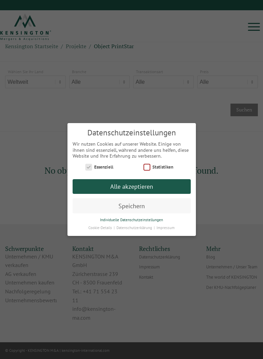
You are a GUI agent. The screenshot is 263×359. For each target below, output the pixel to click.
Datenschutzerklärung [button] (134, 227)
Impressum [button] (165, 227)
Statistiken (158, 167)
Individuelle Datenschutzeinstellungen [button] (131, 219)
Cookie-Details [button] (100, 227)
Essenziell (99, 167)
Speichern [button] (131, 206)
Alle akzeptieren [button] (131, 186)
